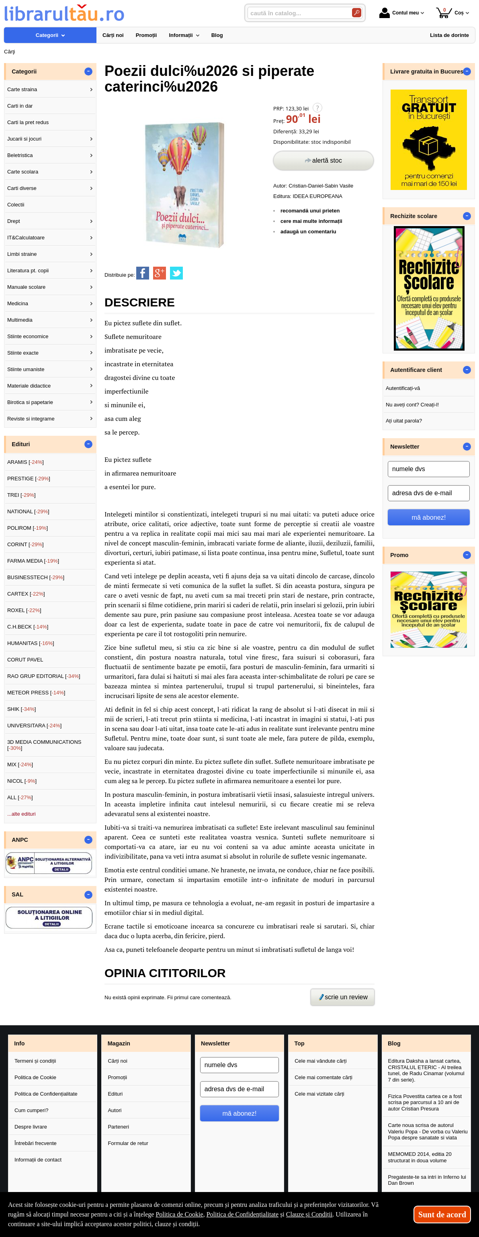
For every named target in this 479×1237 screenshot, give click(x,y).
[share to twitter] (176, 273)
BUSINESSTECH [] (35, 577)
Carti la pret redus (28, 122)
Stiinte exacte (23, 353)
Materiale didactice (29, 386)
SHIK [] (21, 709)
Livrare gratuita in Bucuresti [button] (428, 71)
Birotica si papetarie (30, 402)
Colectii (16, 205)
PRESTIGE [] (28, 479)
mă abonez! (429, 517)
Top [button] (299, 1043)
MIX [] (20, 764)
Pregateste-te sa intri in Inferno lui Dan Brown (427, 1180)
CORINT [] (25, 544)
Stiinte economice (28, 336)
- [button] (88, 71)
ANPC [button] (20, 840)
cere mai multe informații (311, 221)
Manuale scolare (26, 287)
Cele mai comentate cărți (323, 1077)
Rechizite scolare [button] (413, 216)
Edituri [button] (21, 444)
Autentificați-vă (403, 388)
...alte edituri (21, 814)
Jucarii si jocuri (24, 139)
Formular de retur (128, 1143)
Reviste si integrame (31, 419)
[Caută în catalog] (356, 12)
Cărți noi (117, 1061)
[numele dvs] (429, 469)
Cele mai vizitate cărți (319, 1094)
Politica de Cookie (35, 1077)
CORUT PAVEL (25, 660)
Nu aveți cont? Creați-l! (412, 405)
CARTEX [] (26, 594)
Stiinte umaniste (26, 369)
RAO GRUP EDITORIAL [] (43, 676)
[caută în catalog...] (296, 13)
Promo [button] (399, 555)
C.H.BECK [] (28, 627)
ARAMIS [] (25, 462)
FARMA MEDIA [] (33, 561)
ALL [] (20, 797)
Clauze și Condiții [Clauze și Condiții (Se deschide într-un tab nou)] (309, 1214)
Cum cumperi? (31, 1110)
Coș (450, 12)
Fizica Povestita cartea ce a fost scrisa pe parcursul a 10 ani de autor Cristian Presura (425, 1102)
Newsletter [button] (404, 446)
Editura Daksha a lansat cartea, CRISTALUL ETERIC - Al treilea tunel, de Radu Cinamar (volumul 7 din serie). (426, 1070)
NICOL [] (22, 781)
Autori (114, 1110)
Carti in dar (20, 106)
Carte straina (22, 89)
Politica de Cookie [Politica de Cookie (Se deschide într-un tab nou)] (179, 1214)
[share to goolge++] (159, 273)
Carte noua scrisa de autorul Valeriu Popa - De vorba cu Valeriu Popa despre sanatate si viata (428, 1131)
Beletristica (20, 155)
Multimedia (20, 320)
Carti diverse (22, 188)
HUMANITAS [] (30, 643)
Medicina (17, 303)
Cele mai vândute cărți (320, 1061)
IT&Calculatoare (26, 238)
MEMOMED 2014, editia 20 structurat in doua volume (420, 1157)
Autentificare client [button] (416, 370)
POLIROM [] (27, 528)
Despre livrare (30, 1127)
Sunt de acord (442, 1214)
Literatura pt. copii (28, 270)
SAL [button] (17, 894)
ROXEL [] (24, 610)
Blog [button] (394, 1043)
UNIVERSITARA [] (34, 726)
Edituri (115, 1094)
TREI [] (21, 495)
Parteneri (118, 1127)
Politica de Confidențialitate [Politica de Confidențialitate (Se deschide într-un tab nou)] (243, 1214)
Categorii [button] (24, 71)
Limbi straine (22, 254)
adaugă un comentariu (308, 232)
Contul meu (399, 13)
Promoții (117, 1077)
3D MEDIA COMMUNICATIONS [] (44, 745)
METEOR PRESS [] (36, 693)
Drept (13, 221)
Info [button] (19, 1043)
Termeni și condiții (35, 1061)
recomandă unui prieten (310, 211)
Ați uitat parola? (404, 421)
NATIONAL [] (28, 511)
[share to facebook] (142, 273)
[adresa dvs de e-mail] (429, 493)
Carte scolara (22, 172)
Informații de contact (37, 1160)
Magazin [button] (119, 1043)
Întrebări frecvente (35, 1143)
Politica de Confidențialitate (46, 1094)
